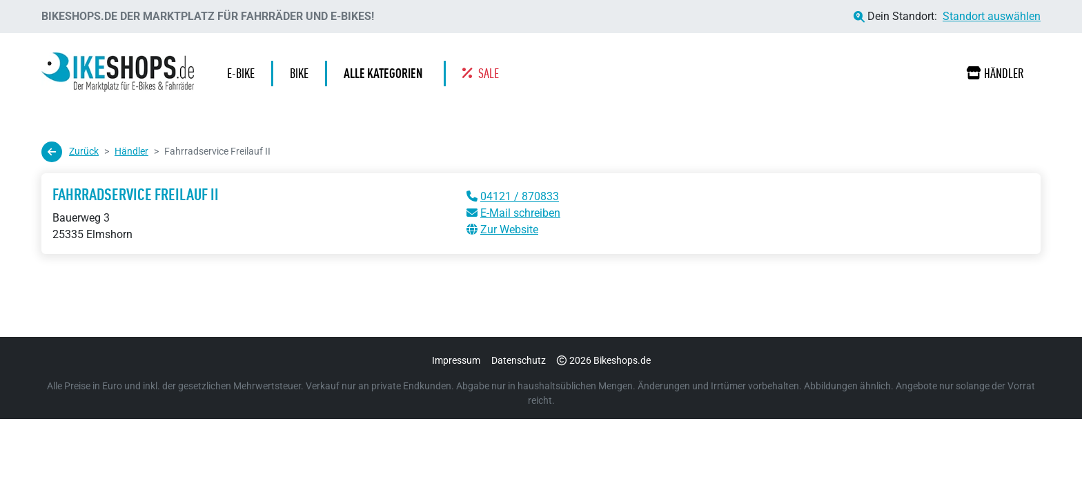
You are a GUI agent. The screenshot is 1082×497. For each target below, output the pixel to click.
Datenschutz (518, 360)
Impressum (456, 360)
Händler (995, 73)
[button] (386, 73)
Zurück (70, 152)
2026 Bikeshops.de (604, 360)
